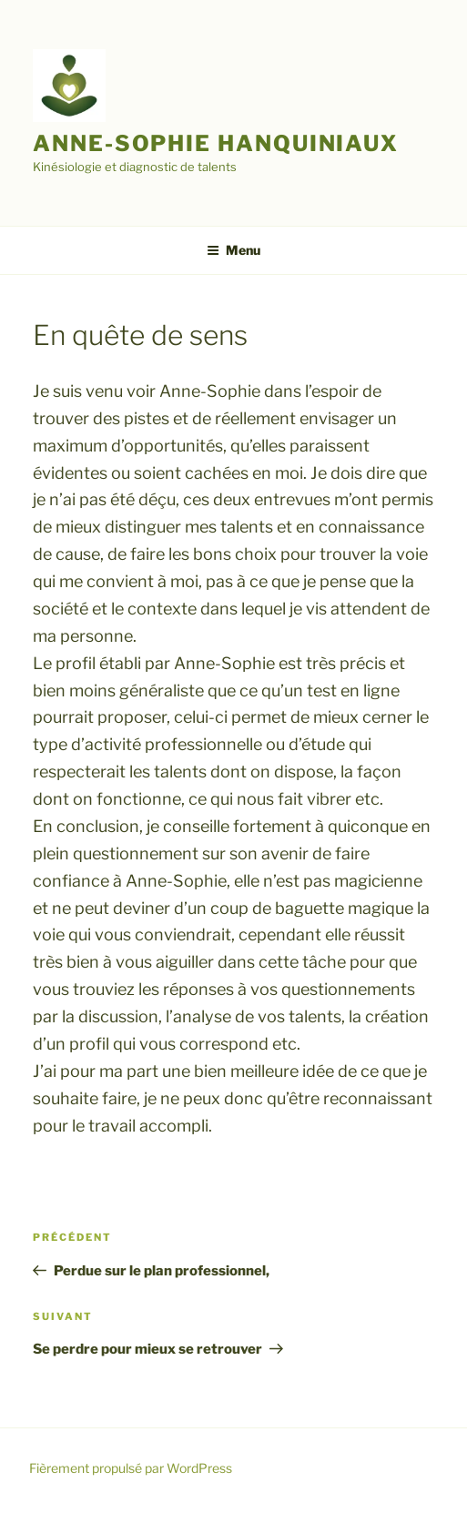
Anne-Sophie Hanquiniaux (216, 143)
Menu (233, 250)
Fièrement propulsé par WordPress (130, 1468)
